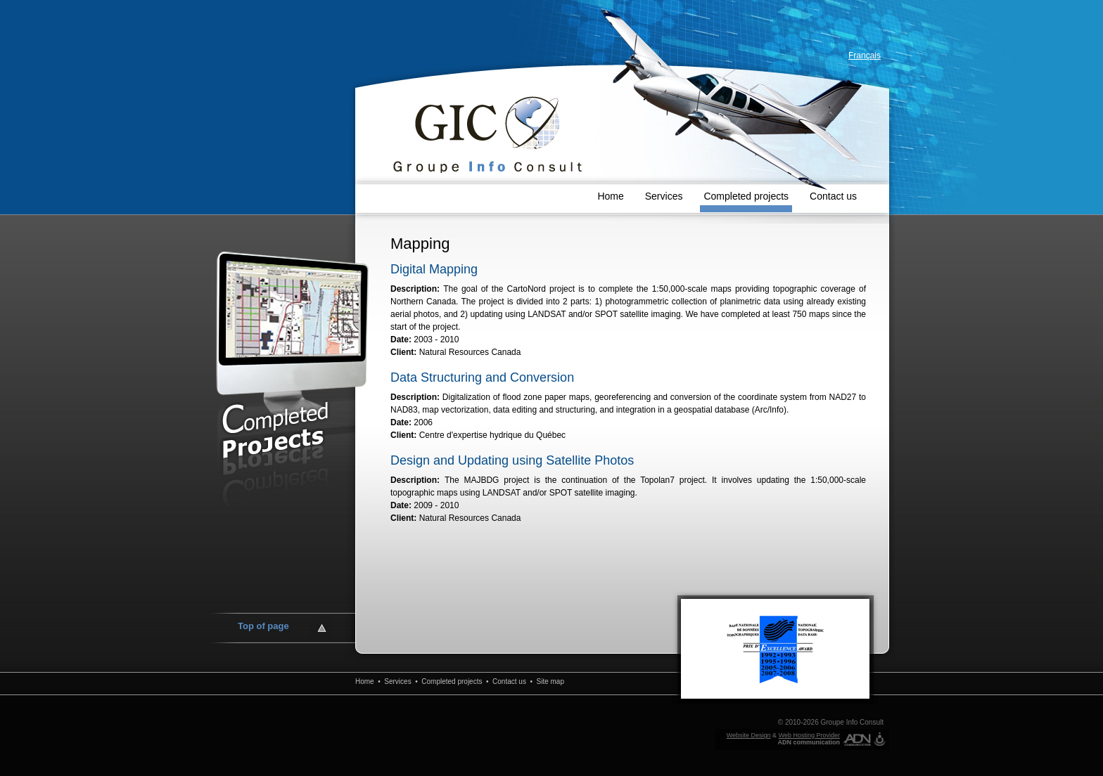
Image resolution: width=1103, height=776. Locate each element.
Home (610, 196)
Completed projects (746, 196)
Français (864, 55)
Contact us (833, 196)
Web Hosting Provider (809, 735)
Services (664, 196)
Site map (550, 681)
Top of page (263, 626)
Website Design (749, 735)
